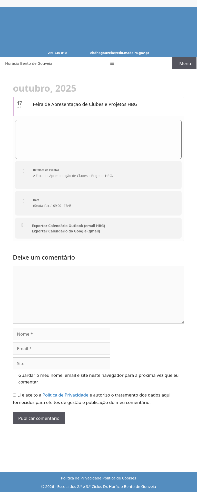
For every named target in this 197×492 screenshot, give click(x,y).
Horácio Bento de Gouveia (28, 63)
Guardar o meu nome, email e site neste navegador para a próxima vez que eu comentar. (98, 378)
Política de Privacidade (65, 395)
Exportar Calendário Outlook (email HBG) (68, 225)
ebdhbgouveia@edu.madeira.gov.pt (119, 52)
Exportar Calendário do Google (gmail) (66, 231)
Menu (184, 63)
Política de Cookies (119, 477)
